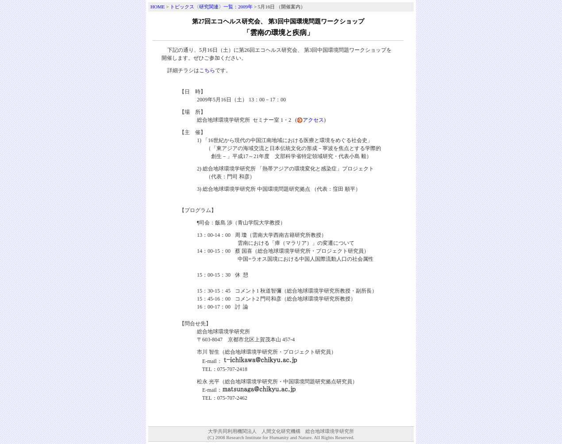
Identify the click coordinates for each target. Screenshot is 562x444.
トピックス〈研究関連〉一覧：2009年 (211, 6)
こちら (207, 70)
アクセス (313, 120)
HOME (157, 6)
